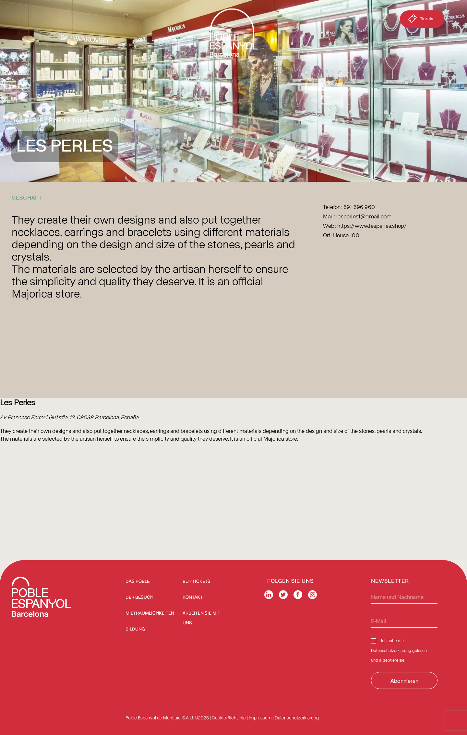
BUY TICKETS (196, 581)
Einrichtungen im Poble (87, 120)
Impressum (260, 717)
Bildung (135, 629)
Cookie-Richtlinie (229, 717)
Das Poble (27, 120)
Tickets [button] (420, 19)
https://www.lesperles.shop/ (371, 225)
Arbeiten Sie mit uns (201, 618)
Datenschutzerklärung (391, 650)
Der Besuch (139, 597)
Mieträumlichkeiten (150, 613)
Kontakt (193, 597)
